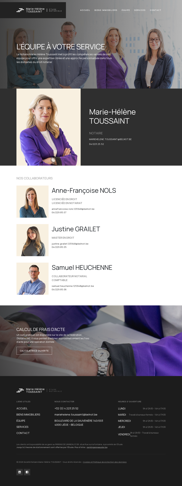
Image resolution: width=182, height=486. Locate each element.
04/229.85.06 (59, 289)
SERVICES (22, 427)
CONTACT (23, 433)
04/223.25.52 (96, 144)
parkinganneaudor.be (97, 447)
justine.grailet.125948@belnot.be (70, 243)
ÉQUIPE (20, 420)
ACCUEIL (22, 408)
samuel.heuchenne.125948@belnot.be (73, 286)
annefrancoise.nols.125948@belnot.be (73, 208)
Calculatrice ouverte (34, 350)
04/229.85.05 (59, 247)
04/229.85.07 (59, 212)
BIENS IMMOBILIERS (28, 414)
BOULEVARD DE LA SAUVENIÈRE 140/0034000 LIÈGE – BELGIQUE (79, 422)
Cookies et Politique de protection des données (105, 462)
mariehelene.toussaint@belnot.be (110, 139)
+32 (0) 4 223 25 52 (66, 408)
